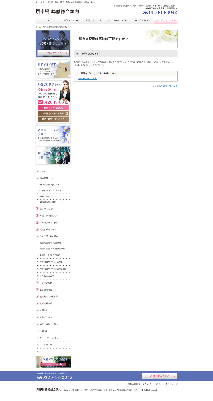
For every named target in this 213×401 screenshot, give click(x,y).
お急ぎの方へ (46, 317)
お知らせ (44, 331)
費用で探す (45, 196)
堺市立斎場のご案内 (87, 78)
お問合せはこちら (159, 376)
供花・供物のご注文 (49, 324)
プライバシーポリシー (50, 338)
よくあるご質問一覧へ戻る (165, 86)
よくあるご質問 (47, 276)
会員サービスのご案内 (50, 255)
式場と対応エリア (48, 229)
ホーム (43, 171)
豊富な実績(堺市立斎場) (50, 243)
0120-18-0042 (160, 10)
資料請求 (155, 2)
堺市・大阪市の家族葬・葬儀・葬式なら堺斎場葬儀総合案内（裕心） (111, 390)
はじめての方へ (47, 208)
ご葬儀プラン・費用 (49, 222)
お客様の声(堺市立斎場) (51, 262)
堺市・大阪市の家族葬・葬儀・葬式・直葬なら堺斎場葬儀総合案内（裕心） (66, 2)
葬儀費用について (48, 178)
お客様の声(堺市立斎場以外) (53, 269)
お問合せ (44, 310)
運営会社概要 (46, 289)
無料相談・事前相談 (49, 296)
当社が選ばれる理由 (49, 236)
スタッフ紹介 (46, 283)
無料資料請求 (46, 303)
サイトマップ (46, 345)
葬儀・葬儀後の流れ (49, 215)
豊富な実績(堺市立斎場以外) (52, 249)
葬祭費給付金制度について (51, 202)
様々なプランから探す (49, 184)
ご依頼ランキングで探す (50, 190)
